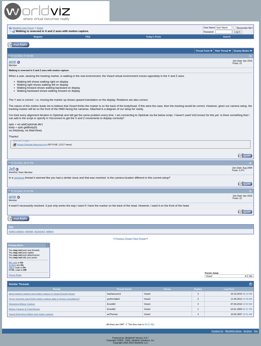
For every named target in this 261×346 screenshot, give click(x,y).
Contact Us (217, 331)
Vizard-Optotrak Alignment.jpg (32, 144)
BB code (13, 262)
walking (50, 231)
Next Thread (140, 238)
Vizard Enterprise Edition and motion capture (31, 314)
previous (19, 177)
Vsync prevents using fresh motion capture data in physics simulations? (44, 299)
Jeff (12, 169)
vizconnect (39, 231)
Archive (248, 331)
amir (12, 62)
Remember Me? (243, 28)
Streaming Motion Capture (22, 304)
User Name (209, 27)
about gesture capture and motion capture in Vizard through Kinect (42, 294)
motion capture (16, 231)
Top (256, 331)
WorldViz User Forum (23, 28)
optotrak (29, 231)
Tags (10, 227)
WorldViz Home (233, 331)
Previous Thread (123, 238)
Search (227, 36)
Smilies (12, 265)
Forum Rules (15, 275)
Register (38, 36)
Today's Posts (153, 36)
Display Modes (241, 51)
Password (208, 32)
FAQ (87, 36)
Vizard (40, 28)
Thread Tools (203, 51)
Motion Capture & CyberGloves (24, 309)
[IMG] (11, 267)
